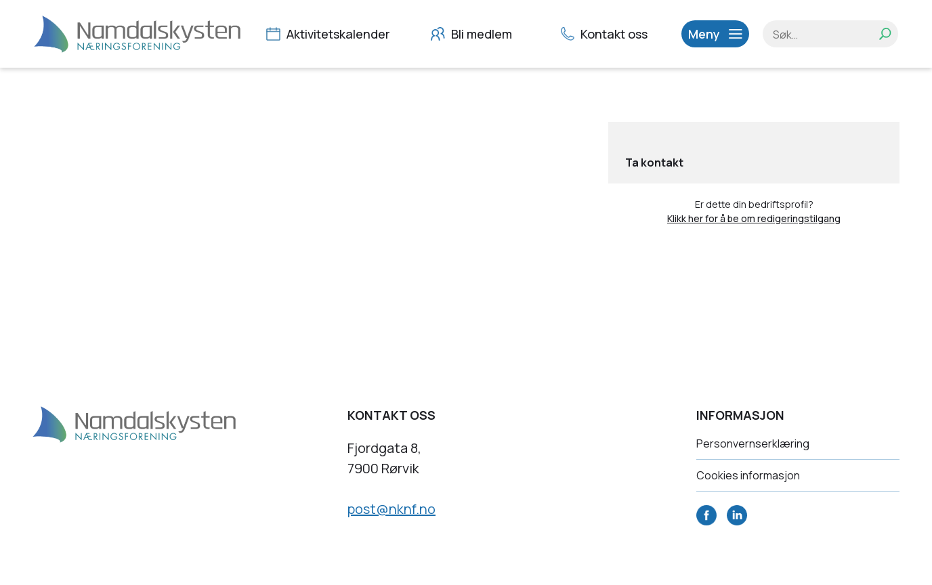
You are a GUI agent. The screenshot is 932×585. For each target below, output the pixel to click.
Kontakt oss (606, 34)
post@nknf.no (391, 509)
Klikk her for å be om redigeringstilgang (754, 218)
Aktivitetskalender (330, 34)
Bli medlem (473, 34)
